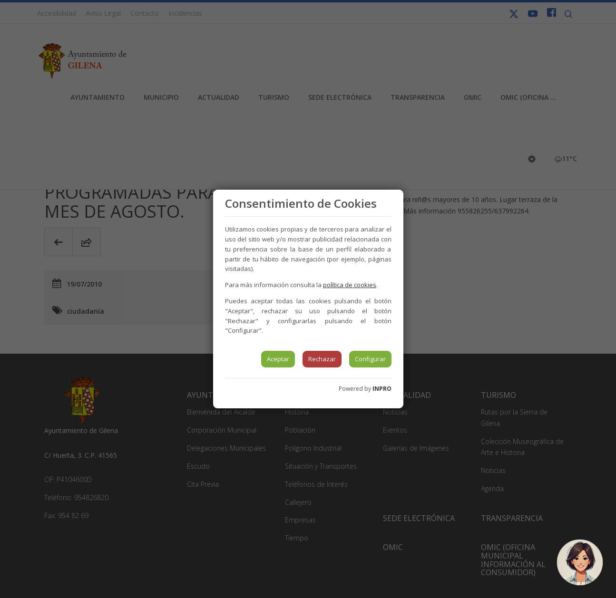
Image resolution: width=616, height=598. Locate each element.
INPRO (381, 389)
